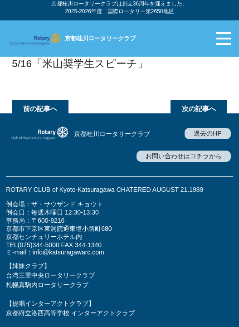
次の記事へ (199, 108)
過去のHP (207, 133)
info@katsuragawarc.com (68, 252)
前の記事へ (40, 108)
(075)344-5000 (38, 245)
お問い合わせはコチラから (184, 156)
